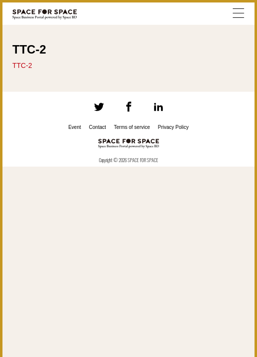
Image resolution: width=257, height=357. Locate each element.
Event (74, 127)
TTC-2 (22, 65)
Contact (97, 127)
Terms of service (132, 127)
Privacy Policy (173, 127)
